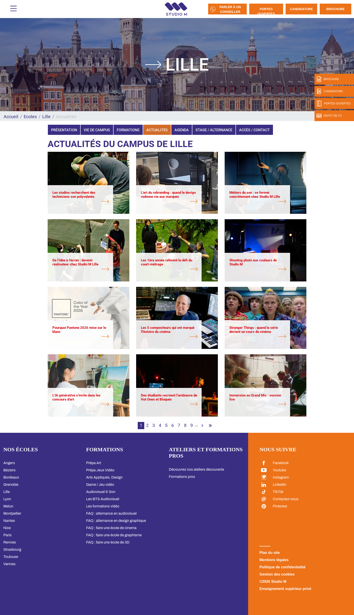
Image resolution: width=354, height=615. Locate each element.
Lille (46, 116)
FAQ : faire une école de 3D (107, 542)
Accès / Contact (254, 130)
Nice (7, 528)
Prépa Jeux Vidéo (100, 470)
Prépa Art (93, 463)
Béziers (9, 470)
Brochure (335, 9)
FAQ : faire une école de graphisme (114, 535)
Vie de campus (97, 130)
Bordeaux (11, 477)
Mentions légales (274, 560)
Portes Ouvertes (266, 10)
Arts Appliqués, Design (104, 477)
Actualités (157, 130)
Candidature (301, 9)
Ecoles (30, 116)
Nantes (9, 521)
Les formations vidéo (102, 506)
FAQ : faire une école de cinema (111, 528)
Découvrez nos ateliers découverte (196, 469)
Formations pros (182, 477)
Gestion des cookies (277, 574)
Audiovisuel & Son (100, 492)
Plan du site (269, 553)
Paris (7, 535)
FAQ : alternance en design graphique (116, 521)
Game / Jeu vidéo (100, 484)
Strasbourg (12, 549)
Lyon (7, 499)
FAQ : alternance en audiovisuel (111, 513)
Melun (8, 506)
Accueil (11, 116)
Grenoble (10, 484)
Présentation (64, 130)
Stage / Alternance (214, 130)
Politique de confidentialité (282, 567)
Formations (128, 130)
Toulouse (10, 557)
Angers (9, 463)
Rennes (9, 542)
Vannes (9, 564)
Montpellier (12, 513)
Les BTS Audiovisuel (102, 499)
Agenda (182, 130)
